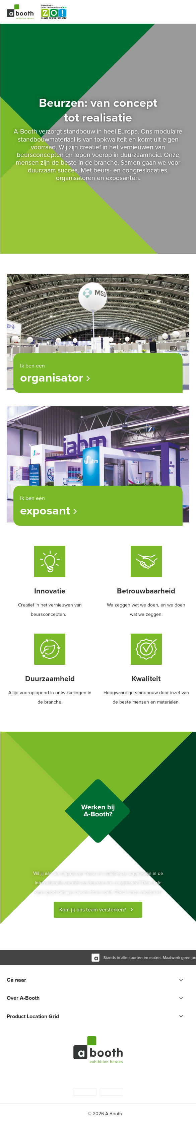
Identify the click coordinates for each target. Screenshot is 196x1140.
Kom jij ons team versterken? (92, 909)
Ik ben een (96, 374)
